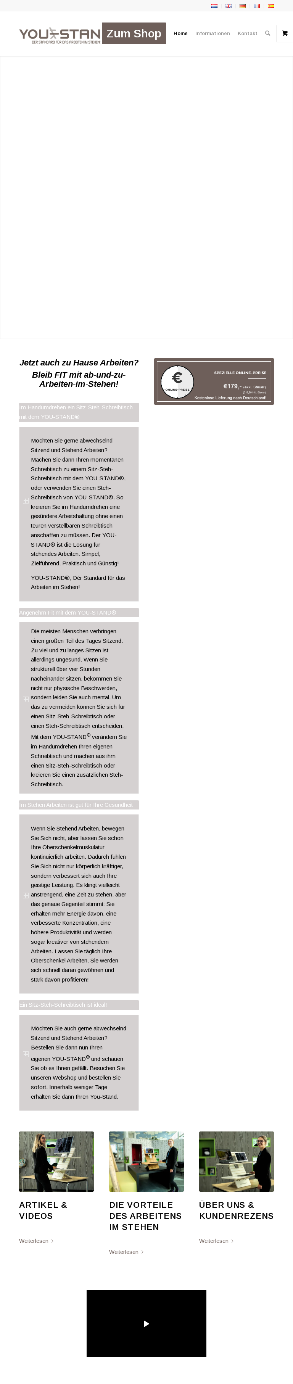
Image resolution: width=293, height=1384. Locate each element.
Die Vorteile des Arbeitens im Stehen (145, 1215)
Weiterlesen (37, 1241)
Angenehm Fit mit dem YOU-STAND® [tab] (67, 613)
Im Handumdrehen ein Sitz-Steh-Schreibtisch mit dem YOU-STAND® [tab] (76, 413)
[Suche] (267, 33)
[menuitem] (134, 33)
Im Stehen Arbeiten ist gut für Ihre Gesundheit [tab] (76, 805)
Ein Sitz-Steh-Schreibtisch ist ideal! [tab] (63, 1005)
